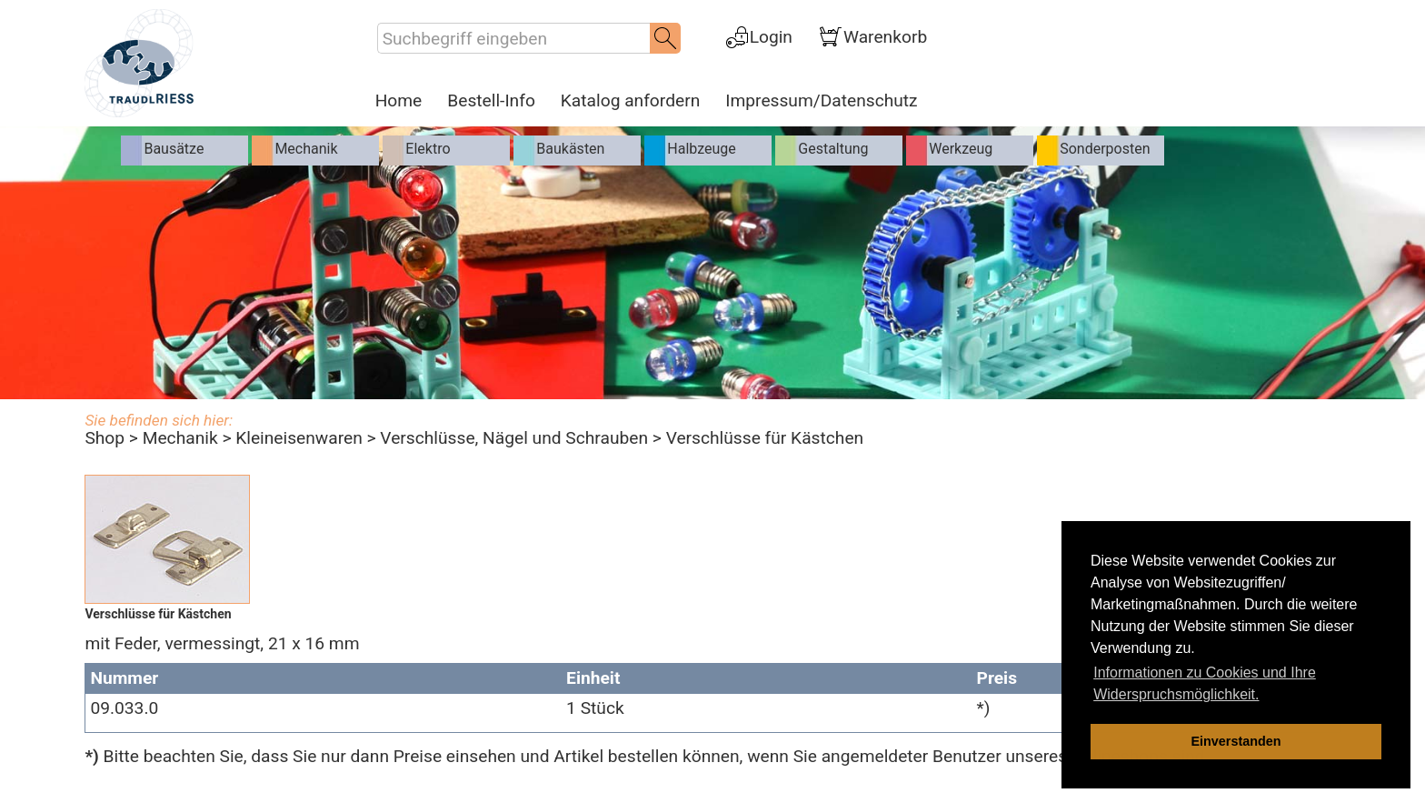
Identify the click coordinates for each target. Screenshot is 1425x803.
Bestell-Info (491, 101)
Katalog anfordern (630, 101)
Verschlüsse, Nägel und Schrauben (514, 437)
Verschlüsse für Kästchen (765, 437)
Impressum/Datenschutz (821, 101)
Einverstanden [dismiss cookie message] (1236, 741)
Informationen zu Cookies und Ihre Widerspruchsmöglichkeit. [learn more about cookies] (1204, 683)
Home (399, 101)
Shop (105, 437)
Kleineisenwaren (299, 437)
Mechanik (180, 437)
